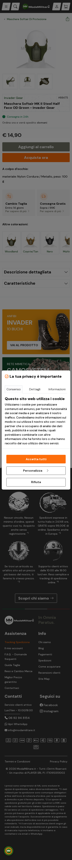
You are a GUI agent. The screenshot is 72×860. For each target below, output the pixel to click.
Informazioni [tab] (57, 389)
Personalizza (36, 471)
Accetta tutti (36, 459)
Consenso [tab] (14, 389)
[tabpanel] (36, 420)
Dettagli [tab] (34, 389)
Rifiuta (36, 482)
